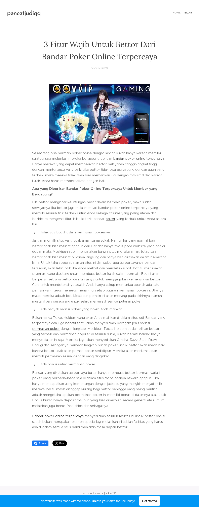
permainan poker (46, 328)
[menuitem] (188, 13)
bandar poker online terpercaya (138, 158)
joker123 (111, 493)
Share (40, 443)
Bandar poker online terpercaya (58, 416)
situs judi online (93, 493)
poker (110, 219)
